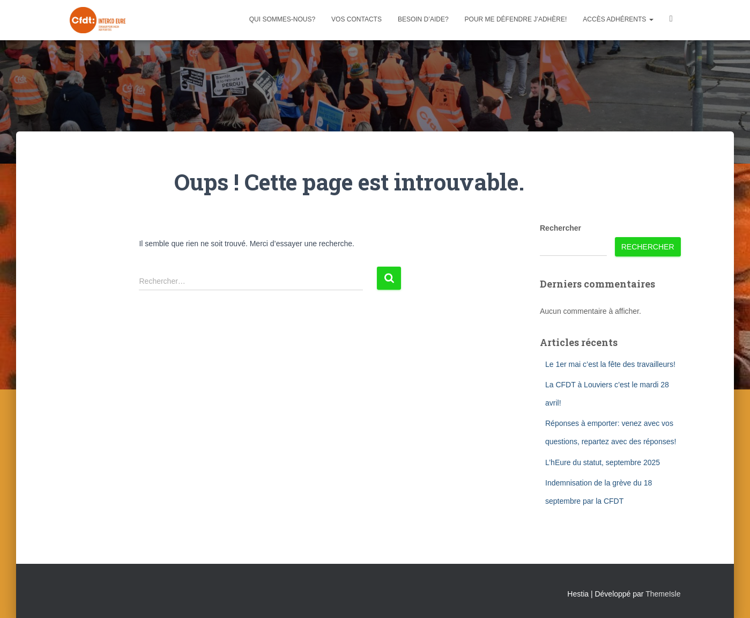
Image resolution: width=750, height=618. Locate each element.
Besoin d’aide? (423, 19)
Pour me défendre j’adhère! (516, 19)
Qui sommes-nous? (282, 19)
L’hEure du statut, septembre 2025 (602, 462)
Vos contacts (356, 19)
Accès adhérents (618, 19)
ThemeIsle (662, 594)
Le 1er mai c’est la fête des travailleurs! (610, 364)
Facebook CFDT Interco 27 (671, 20)
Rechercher (560, 228)
